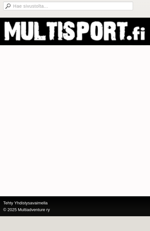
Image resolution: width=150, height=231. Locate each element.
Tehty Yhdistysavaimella (25, 203)
